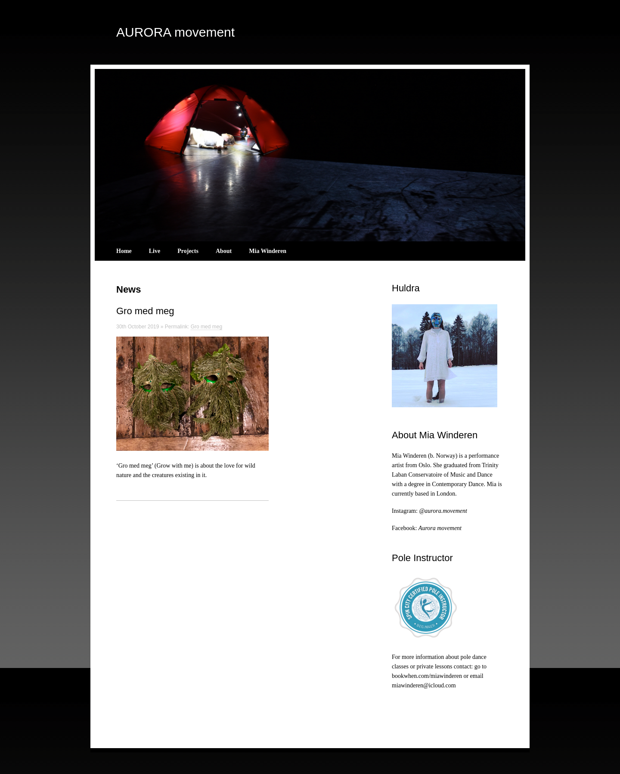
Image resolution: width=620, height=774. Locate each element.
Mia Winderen (267, 251)
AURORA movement (175, 32)
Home (124, 251)
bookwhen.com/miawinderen (427, 676)
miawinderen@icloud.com (424, 685)
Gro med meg (145, 311)
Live (154, 251)
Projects (187, 251)
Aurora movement (440, 528)
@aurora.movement (443, 511)
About (224, 251)
